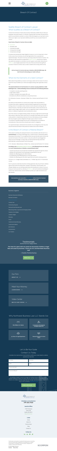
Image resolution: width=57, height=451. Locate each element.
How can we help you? (13, 370)
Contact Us (28, 428)
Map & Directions (28, 414)
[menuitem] (28, 195)
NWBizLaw (11, 62)
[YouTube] (30, 434)
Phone (10, 363)
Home (28, 420)
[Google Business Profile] (27, 434)
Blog (28, 426)
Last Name (31, 360)
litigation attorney (33, 59)
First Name (11, 360)
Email (30, 363)
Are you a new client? (13, 367)
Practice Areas (28, 424)
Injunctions (12, 44)
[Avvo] (32, 434)
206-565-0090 (28, 402)
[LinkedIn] (24, 434)
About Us (28, 422)
